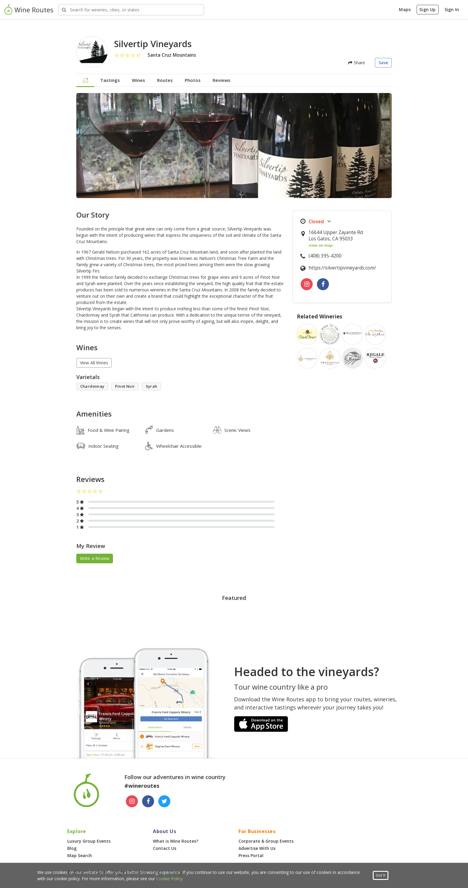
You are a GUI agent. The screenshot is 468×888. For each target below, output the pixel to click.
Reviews (221, 80)
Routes (165, 80)
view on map (320, 245)
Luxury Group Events (89, 841)
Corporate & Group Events (266, 841)
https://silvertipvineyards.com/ (342, 268)
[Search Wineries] (131, 9)
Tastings (110, 80)
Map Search (79, 855)
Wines (138, 80)
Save (383, 62)
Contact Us (164, 848)
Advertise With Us (257, 848)
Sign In (452, 9)
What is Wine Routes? (175, 841)
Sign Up (427, 9)
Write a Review (95, 558)
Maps (405, 9)
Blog (72, 848)
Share (356, 62)
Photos (193, 80)
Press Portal (251, 855)
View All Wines (94, 363)
